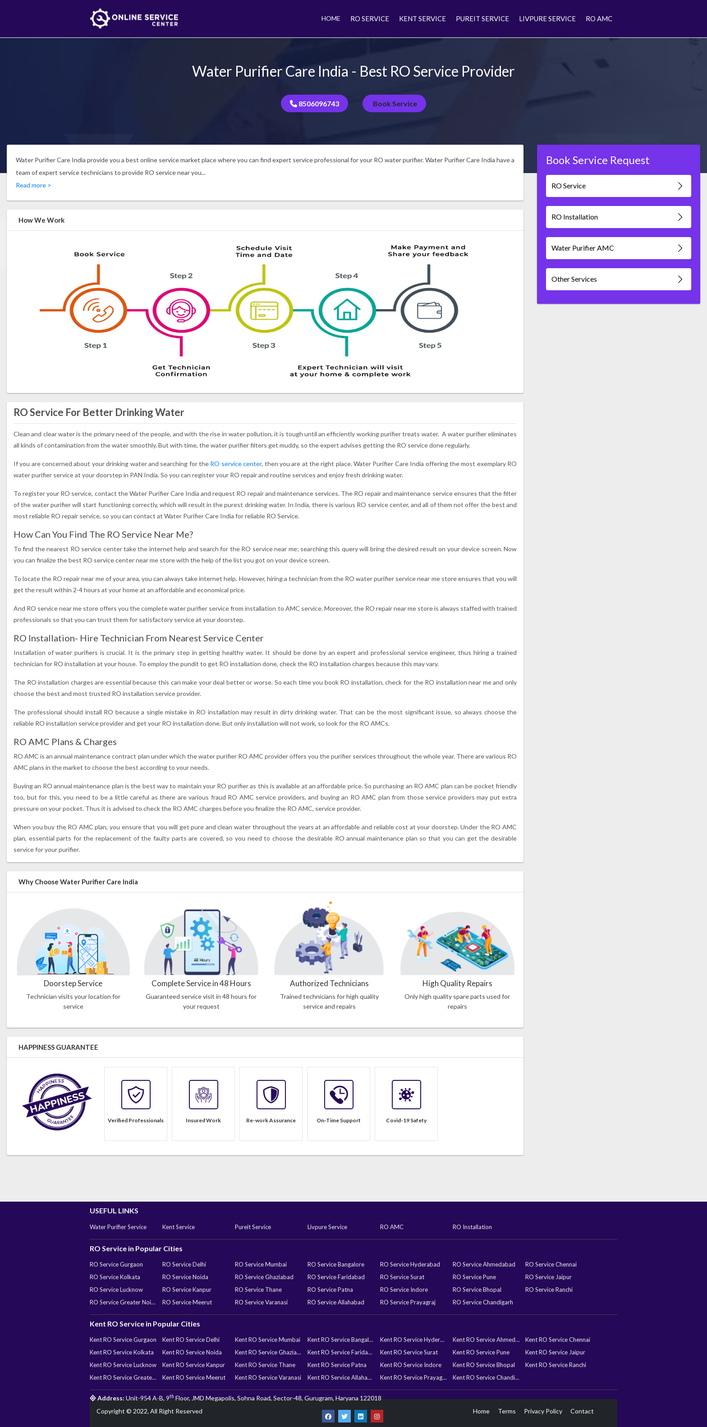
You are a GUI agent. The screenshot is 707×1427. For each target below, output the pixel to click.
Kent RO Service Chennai (557, 1339)
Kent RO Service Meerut (193, 1377)
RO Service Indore (404, 1289)
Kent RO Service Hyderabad (413, 1339)
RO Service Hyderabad (410, 1264)
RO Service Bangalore (336, 1264)
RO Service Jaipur (548, 1277)
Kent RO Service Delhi (191, 1339)
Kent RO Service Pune (481, 1352)
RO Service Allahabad (336, 1302)
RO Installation (618, 217)
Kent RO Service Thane (265, 1364)
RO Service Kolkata (115, 1277)
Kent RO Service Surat (409, 1352)
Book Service (394, 103)
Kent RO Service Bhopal (484, 1364)
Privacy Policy (543, 1411)
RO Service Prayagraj (408, 1302)
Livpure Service (327, 1226)
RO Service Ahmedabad (484, 1264)
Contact (582, 1411)
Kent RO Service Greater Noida (123, 1377)
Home (481, 1411)
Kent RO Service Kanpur (193, 1364)
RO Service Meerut (187, 1302)
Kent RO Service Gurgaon (123, 1339)
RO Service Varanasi (261, 1302)
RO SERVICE (369, 18)
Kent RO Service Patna (337, 1364)
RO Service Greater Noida (123, 1302)
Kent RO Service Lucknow (123, 1364)
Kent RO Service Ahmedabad (486, 1339)
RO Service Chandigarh (483, 1302)
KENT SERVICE (422, 18)
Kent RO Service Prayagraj (413, 1377)
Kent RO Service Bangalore (341, 1339)
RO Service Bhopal (477, 1289)
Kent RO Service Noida (192, 1352)
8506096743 (314, 103)
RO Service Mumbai (261, 1264)
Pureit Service (253, 1226)
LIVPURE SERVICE (547, 18)
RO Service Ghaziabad (264, 1277)
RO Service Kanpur (186, 1289)
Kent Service (178, 1226)
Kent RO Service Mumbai (267, 1339)
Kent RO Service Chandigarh (486, 1377)
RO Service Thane (258, 1289)
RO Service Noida (185, 1277)
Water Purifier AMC (618, 248)
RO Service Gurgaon (116, 1264)
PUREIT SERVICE (482, 18)
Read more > (33, 185)
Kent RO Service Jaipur (555, 1352)
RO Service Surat (402, 1277)
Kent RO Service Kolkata (122, 1352)
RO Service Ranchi (549, 1289)
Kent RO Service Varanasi (268, 1377)
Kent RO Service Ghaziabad (268, 1352)
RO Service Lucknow (116, 1289)
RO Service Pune (474, 1277)
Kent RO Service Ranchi (555, 1364)
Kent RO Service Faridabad (341, 1352)
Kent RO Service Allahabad (341, 1377)
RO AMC (599, 18)
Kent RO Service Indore (410, 1364)
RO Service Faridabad (336, 1277)
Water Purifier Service (118, 1226)
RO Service (618, 186)
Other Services (618, 279)
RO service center (236, 463)
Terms (507, 1411)
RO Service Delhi (184, 1264)
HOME (330, 18)
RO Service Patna (330, 1289)
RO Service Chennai (551, 1264)
